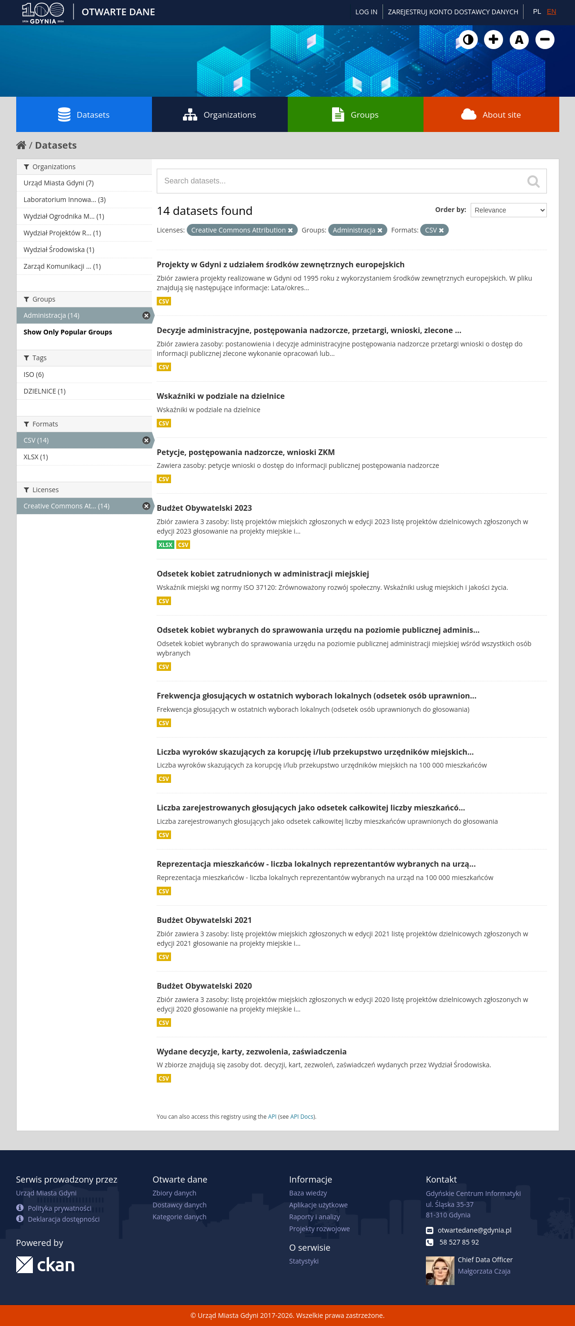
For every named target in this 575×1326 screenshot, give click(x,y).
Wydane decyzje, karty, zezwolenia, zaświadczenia (252, 1051)
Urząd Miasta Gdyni (46, 1192)
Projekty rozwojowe (319, 1228)
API (272, 1116)
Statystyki (304, 1260)
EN (551, 11)
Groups (355, 114)
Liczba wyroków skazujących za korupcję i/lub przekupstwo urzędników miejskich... (315, 752)
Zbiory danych (174, 1192)
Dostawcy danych (179, 1204)
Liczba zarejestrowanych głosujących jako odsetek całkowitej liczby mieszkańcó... (311, 807)
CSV (164, 301)
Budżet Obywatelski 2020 (204, 986)
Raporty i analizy (314, 1216)
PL (537, 11)
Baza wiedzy (308, 1192)
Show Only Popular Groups (68, 331)
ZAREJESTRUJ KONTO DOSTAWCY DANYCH (453, 11)
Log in (366, 11)
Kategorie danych (179, 1216)
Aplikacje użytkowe (318, 1204)
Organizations (219, 114)
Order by (449, 209)
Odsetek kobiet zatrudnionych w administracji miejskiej (263, 573)
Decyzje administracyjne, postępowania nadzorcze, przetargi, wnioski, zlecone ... (309, 330)
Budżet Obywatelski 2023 (204, 508)
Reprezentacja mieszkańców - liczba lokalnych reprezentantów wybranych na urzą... (316, 864)
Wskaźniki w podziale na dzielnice (221, 396)
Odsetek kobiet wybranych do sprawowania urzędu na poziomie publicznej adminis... (318, 630)
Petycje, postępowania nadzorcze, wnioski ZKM (246, 452)
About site (491, 114)
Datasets (84, 114)
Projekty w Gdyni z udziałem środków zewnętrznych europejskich (281, 264)
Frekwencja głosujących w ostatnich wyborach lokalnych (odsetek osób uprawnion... (316, 695)
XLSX (165, 544)
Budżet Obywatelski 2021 (204, 920)
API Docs (301, 1116)
